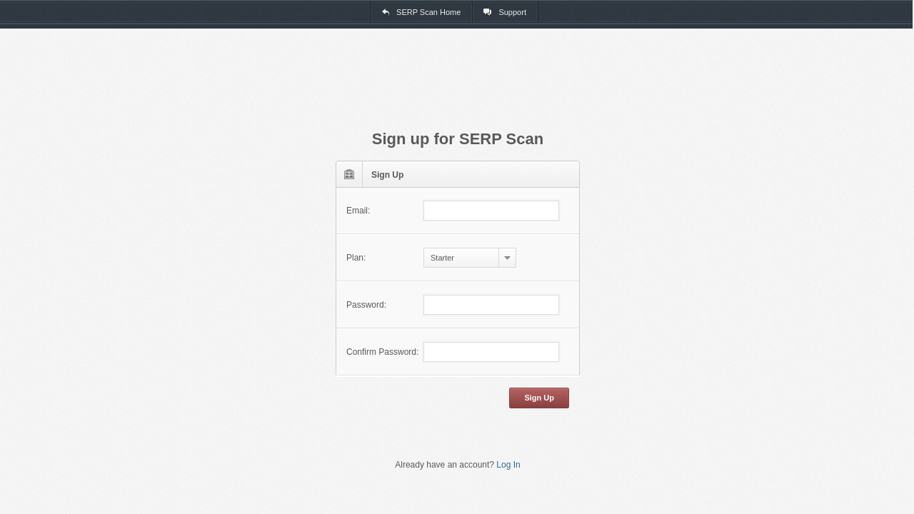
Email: (358, 211)
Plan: (356, 258)
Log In (508, 465)
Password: (366, 305)
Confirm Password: (382, 352)
